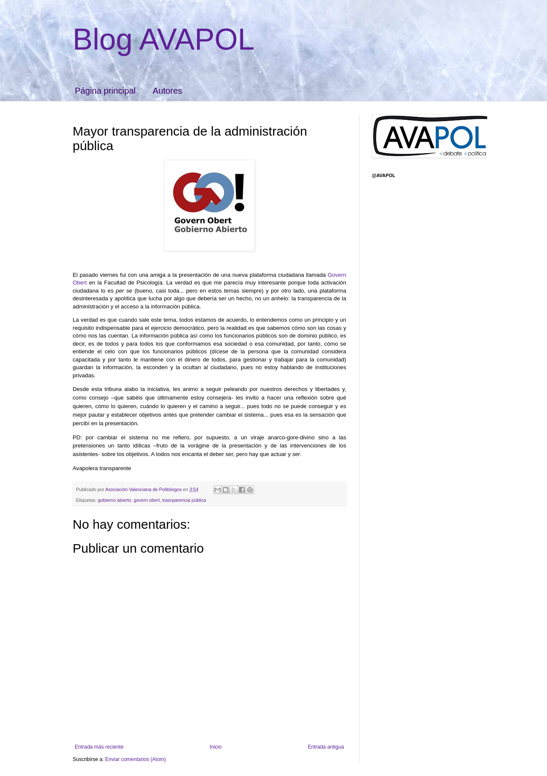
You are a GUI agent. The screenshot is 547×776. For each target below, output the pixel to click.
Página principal (105, 90)
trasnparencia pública (184, 500)
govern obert (147, 500)
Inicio (216, 747)
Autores (167, 90)
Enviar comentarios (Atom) (135, 759)
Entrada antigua (326, 747)
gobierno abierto (114, 500)
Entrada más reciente (99, 747)
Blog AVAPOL (163, 39)
